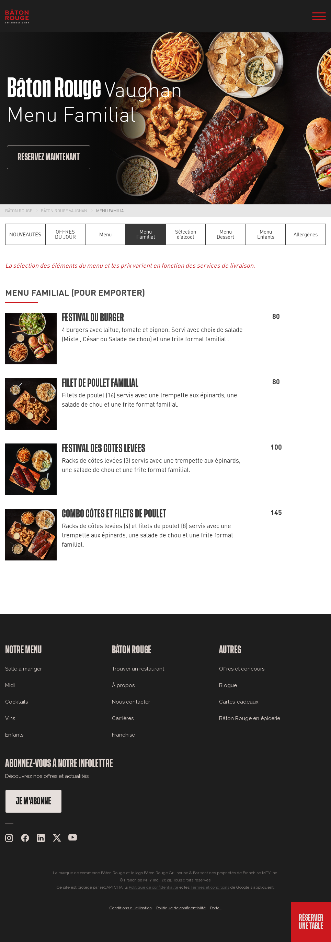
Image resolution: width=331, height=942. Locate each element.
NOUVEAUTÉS (25, 234)
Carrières (123, 718)
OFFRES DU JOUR (65, 234)
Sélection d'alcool (185, 234)
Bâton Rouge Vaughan (64, 210)
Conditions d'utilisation (131, 908)
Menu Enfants (265, 234)
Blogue (228, 685)
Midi (10, 685)
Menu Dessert (225, 234)
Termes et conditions (210, 887)
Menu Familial (111, 210)
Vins (10, 718)
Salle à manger (23, 669)
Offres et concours (241, 669)
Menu (105, 234)
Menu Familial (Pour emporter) (75, 292)
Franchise (123, 735)
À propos (123, 685)
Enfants (14, 735)
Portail (215, 908)
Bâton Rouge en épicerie (249, 718)
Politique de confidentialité (153, 887)
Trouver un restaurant (138, 669)
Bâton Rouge (18, 210)
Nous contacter (131, 702)
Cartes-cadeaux (239, 702)
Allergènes (306, 234)
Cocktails (16, 702)
